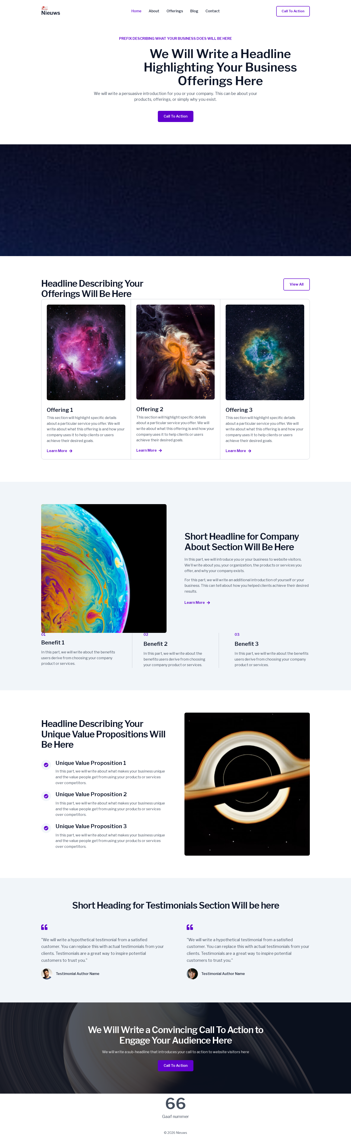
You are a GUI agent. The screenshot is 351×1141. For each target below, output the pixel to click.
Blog (194, 11)
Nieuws (50, 13)
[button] (293, 11)
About (154, 11)
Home (136, 11)
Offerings (175, 11)
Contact (212, 11)
